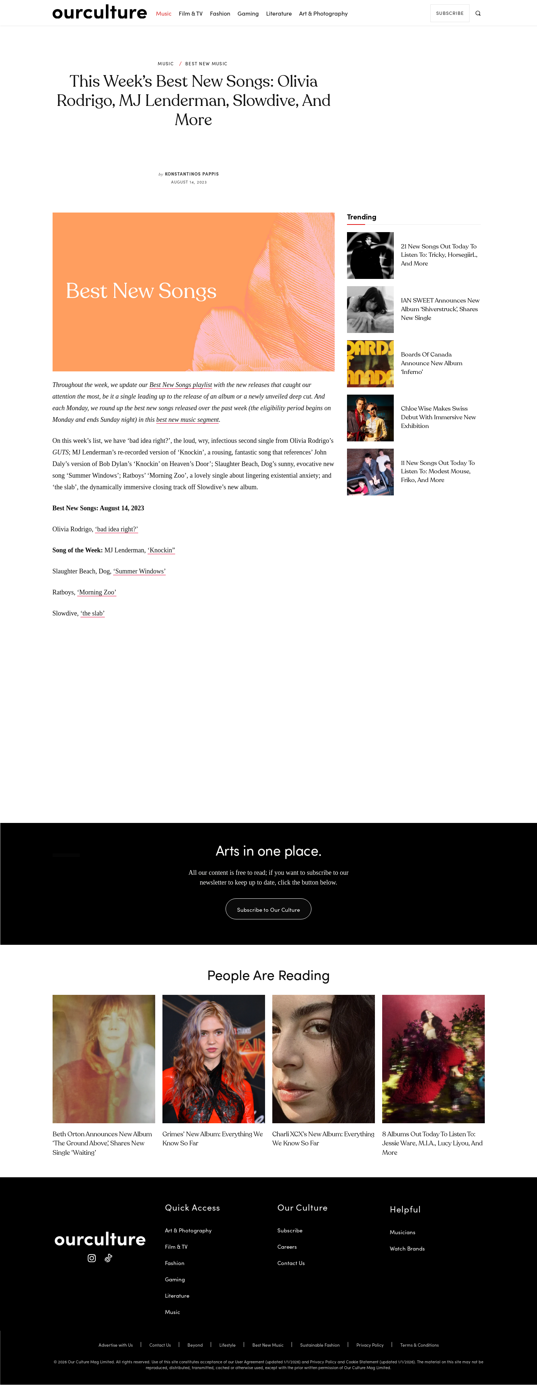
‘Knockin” (161, 550)
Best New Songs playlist (180, 384)
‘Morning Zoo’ (96, 592)
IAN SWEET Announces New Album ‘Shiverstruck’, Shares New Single (440, 309)
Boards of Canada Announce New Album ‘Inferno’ (431, 363)
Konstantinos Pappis (192, 173)
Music (166, 63)
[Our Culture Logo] (100, 11)
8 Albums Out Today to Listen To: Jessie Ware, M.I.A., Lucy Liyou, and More (432, 1146)
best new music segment (187, 419)
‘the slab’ (92, 613)
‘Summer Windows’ (139, 571)
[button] (478, 13)
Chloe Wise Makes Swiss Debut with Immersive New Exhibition (438, 417)
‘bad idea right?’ (116, 529)
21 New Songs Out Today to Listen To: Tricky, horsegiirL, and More (439, 255)
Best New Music (206, 63)
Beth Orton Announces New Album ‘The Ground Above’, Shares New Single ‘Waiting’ (102, 1146)
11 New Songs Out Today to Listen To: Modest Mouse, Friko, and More (438, 472)
